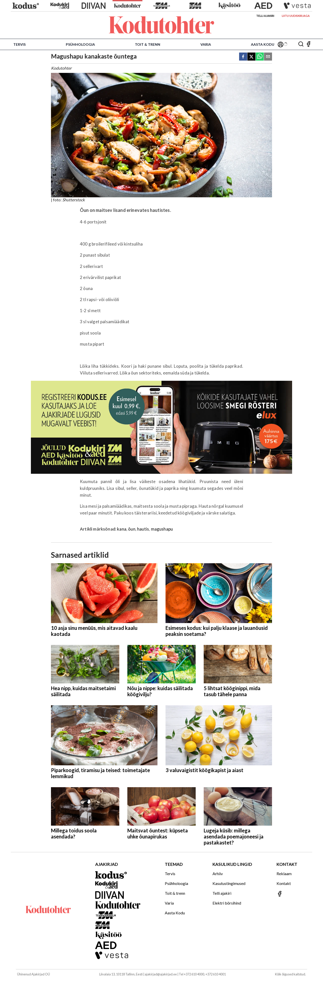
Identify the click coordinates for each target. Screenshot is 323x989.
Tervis (19, 44)
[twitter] (251, 57)
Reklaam (284, 873)
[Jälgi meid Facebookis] (308, 44)
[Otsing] (301, 44)
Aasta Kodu (262, 44)
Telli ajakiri (265, 15)
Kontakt (284, 883)
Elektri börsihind (226, 903)
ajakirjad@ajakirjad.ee (161, 974)
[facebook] (243, 57)
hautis (143, 529)
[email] (268, 57)
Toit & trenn (147, 44)
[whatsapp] (260, 57)
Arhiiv (217, 873)
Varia (205, 44)
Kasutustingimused (228, 883)
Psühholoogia (80, 44)
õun (131, 529)
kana (121, 529)
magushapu (162, 529)
